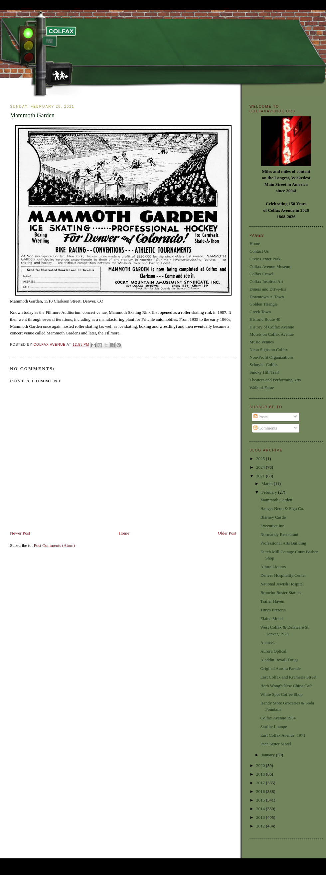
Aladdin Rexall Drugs (279, 659)
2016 (261, 791)
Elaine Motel (271, 618)
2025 (261, 458)
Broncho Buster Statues (280, 592)
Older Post (227, 533)
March (267, 483)
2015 (261, 800)
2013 (261, 817)
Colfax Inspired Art (266, 281)
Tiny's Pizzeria (273, 609)
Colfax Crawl (261, 273)
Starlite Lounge (273, 726)
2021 (261, 475)
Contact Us (259, 251)
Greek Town (260, 311)
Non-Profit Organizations (271, 357)
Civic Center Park (264, 258)
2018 (261, 774)
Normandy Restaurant (279, 534)
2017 (261, 782)
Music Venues (261, 341)
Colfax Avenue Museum (270, 266)
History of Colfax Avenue (271, 326)
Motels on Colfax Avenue (271, 334)
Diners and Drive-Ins (267, 289)
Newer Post (20, 533)
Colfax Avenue (50, 344)
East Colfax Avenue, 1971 (282, 735)
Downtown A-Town (266, 296)
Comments (265, 428)
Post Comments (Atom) (54, 545)
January (268, 754)
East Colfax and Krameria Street (288, 677)
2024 (261, 467)
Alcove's (267, 642)
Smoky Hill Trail (264, 372)
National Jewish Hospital (282, 583)
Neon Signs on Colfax (268, 349)
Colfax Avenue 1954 (278, 717)
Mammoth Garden (276, 499)
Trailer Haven (272, 601)
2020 (261, 765)
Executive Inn (272, 525)
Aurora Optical (273, 651)
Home (124, 533)
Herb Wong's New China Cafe (286, 685)
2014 (261, 808)
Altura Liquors (273, 566)
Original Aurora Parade (280, 668)
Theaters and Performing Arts (275, 379)
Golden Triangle (263, 304)
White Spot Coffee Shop (281, 694)
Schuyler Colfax (263, 364)
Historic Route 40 (264, 319)
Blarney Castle (273, 517)
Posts (260, 416)
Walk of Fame (261, 387)
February (269, 492)
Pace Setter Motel (275, 743)
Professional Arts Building (283, 543)
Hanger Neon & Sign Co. (282, 508)
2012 (261, 825)
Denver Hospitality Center (283, 575)
